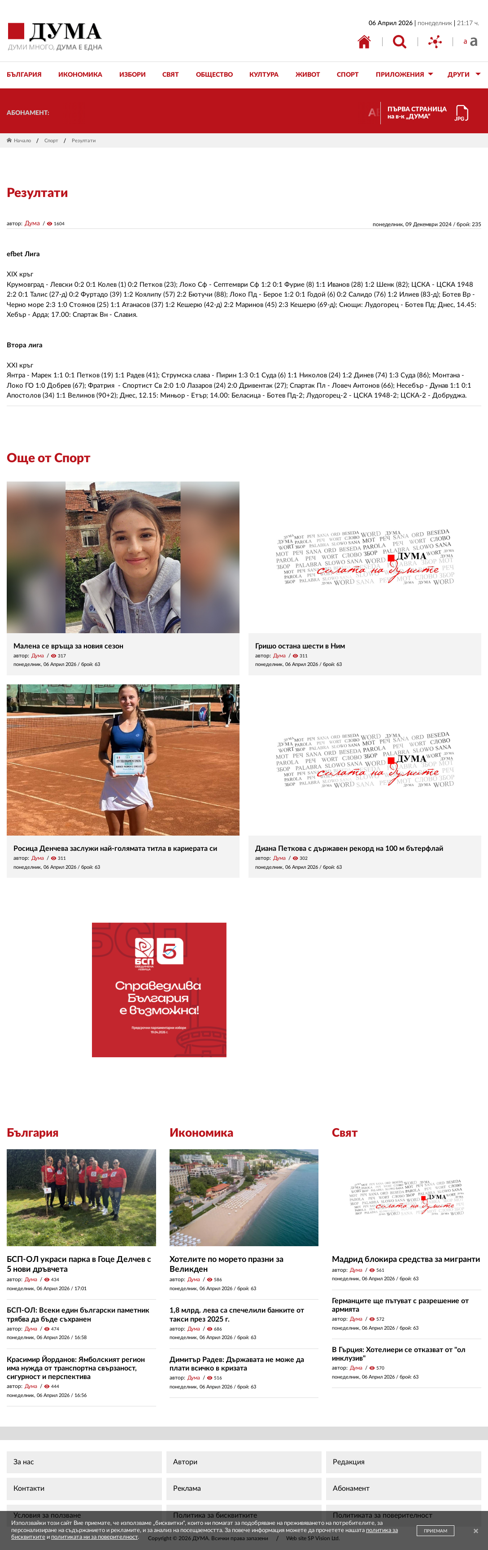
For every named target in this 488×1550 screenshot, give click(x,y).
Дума (32, 223)
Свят (345, 1133)
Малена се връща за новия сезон (68, 646)
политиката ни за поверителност (94, 1537)
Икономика (201, 1133)
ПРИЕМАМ (435, 1531)
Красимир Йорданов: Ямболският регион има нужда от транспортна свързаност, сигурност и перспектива (76, 1368)
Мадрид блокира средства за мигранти (406, 1260)
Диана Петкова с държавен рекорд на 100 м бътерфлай (349, 848)
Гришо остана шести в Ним (300, 646)
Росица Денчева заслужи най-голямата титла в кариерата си (115, 848)
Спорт (51, 140)
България (33, 1133)
